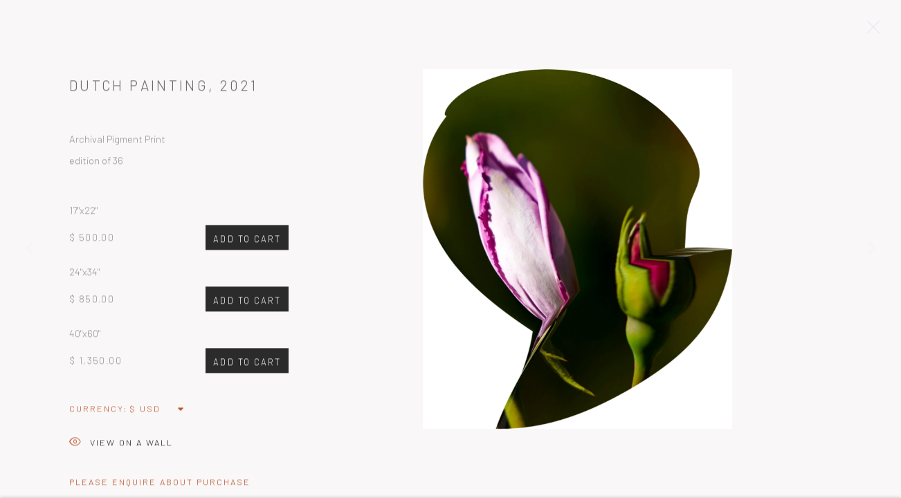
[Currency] (157, 411)
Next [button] (871, 249)
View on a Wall (121, 446)
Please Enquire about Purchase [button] (160, 484)
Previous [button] (30, 249)
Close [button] (869, 31)
